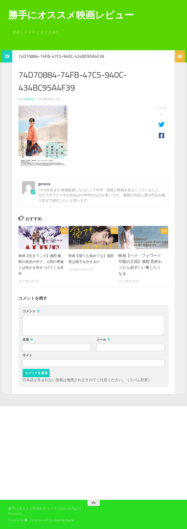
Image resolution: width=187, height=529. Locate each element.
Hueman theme (64, 520)
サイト (27, 355)
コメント (31, 311)
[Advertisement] (34, 452)
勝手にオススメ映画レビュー (71, 15)
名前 (28, 339)
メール (103, 339)
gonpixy (29, 99)
